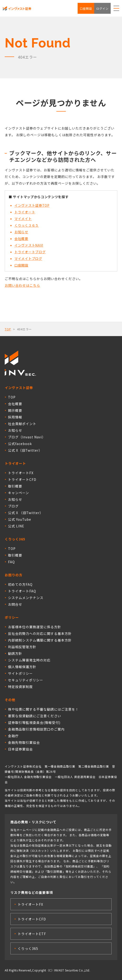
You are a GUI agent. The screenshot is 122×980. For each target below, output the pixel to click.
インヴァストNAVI (28, 245)
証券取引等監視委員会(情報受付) (34, 722)
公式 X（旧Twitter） (25, 450)
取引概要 (15, 486)
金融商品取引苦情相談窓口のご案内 (36, 729)
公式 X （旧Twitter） (25, 512)
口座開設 (86, 8)
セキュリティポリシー (25, 680)
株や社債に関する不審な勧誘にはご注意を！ (43, 709)
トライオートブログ (30, 251)
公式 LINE (16, 526)
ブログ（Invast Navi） (27, 437)
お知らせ (21, 232)
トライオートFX (21, 472)
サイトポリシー (20, 673)
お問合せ (15, 604)
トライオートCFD (22, 479)
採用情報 (15, 417)
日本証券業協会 (20, 749)
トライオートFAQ (22, 591)
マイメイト (23, 218)
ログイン (102, 8)
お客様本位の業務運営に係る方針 (34, 626)
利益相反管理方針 (22, 646)
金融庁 (13, 735)
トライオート (24, 212)
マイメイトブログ (28, 258)
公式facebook (20, 443)
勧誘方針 (15, 653)
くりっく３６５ (26, 225)
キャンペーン (18, 492)
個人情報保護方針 (22, 666)
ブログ (13, 506)
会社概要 (21, 238)
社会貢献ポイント (22, 423)
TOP (8, 329)
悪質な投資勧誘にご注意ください (34, 715)
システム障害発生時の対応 (29, 660)
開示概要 (15, 410)
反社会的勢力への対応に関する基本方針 (40, 633)
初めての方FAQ (20, 584)
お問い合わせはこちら (22, 285)
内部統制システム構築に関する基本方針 (40, 640)
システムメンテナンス (25, 597)
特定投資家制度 (20, 686)
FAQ (11, 561)
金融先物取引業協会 (24, 742)
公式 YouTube (19, 519)
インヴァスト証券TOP (32, 205)
